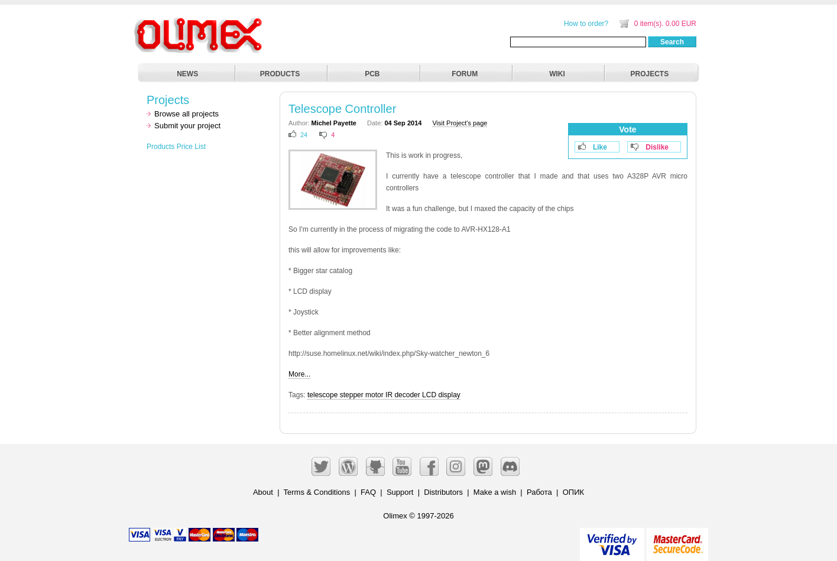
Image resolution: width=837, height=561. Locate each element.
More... (299, 374)
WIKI (557, 74)
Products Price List (176, 146)
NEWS (187, 74)
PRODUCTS (280, 74)
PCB (372, 74)
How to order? (586, 24)
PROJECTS (650, 74)
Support (400, 492)
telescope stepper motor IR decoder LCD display (383, 395)
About (263, 492)
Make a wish (494, 492)
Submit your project (187, 125)
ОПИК (573, 492)
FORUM (465, 74)
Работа (539, 492)
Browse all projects (186, 113)
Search (672, 42)
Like (600, 147)
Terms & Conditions (317, 492)
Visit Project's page (459, 123)
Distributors (443, 492)
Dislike (657, 147)
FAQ (368, 492)
